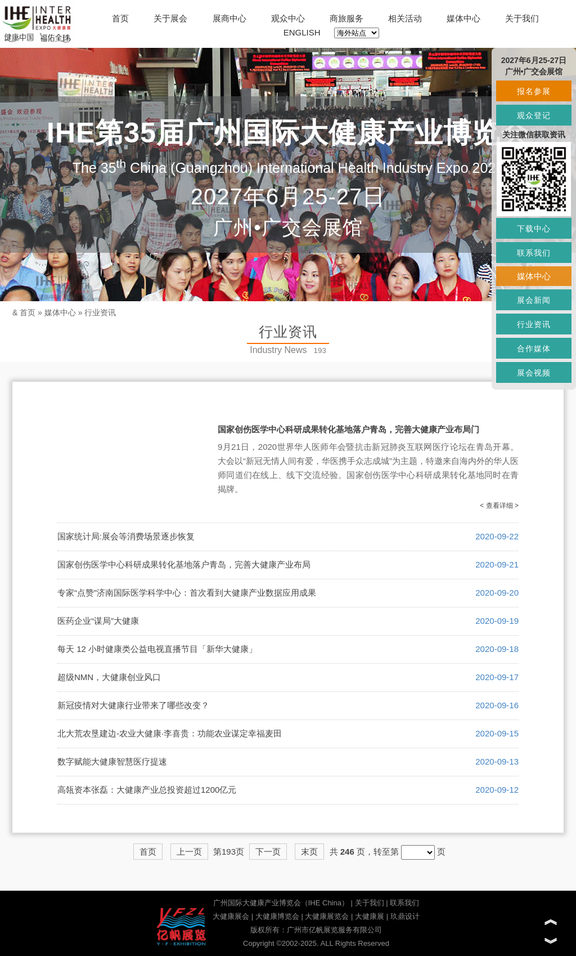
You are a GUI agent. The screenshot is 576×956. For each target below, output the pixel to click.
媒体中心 (463, 18)
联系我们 (404, 903)
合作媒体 (534, 348)
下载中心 (534, 228)
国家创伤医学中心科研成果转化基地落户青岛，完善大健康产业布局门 (348, 429)
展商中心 (229, 18)
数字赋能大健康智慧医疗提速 (112, 761)
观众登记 (534, 115)
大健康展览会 (327, 916)
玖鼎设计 (405, 916)
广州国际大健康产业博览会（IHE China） (281, 903)
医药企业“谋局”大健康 (98, 621)
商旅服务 (346, 18)
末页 (309, 851)
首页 (120, 18)
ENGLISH (302, 32)
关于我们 (522, 18)
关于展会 (170, 18)
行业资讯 (100, 312)
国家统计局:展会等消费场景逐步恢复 (126, 536)
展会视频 (534, 372)
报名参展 (534, 91)
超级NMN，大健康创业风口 (109, 677)
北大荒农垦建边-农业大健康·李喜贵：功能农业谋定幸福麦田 (169, 733)
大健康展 (369, 916)
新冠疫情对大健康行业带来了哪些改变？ (133, 705)
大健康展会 (231, 916)
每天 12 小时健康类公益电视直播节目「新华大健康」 (157, 649)
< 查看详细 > (499, 506)
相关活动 (405, 18)
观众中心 (288, 18)
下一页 (268, 851)
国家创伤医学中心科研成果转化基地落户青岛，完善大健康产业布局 (183, 564)
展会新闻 (534, 300)
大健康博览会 (277, 916)
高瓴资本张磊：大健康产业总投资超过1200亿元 (146, 789)
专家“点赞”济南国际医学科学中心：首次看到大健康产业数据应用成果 (186, 592)
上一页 (189, 851)
